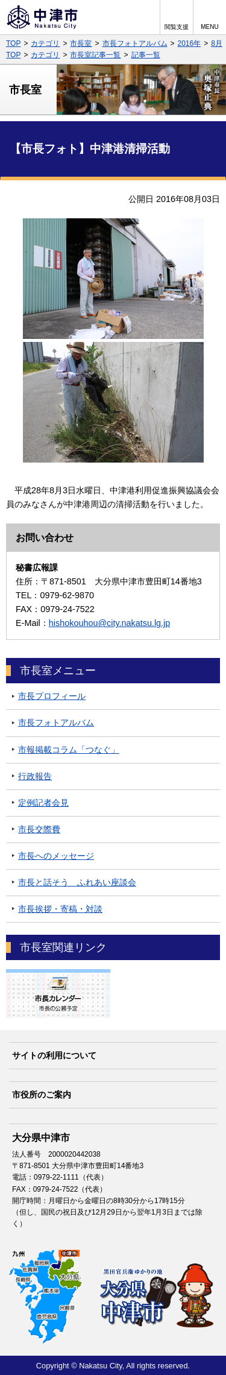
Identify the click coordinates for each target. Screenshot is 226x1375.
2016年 (189, 43)
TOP (13, 43)
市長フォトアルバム (135, 43)
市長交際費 (39, 829)
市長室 (81, 43)
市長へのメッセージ (56, 856)
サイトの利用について (54, 1055)
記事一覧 (145, 55)
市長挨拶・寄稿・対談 (60, 909)
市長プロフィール (52, 696)
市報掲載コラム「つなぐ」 (68, 749)
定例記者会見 (43, 803)
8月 (216, 43)
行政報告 (35, 776)
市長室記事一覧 (95, 55)
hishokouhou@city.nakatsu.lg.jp (110, 623)
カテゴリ (45, 43)
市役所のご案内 (41, 1094)
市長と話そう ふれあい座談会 (77, 882)
